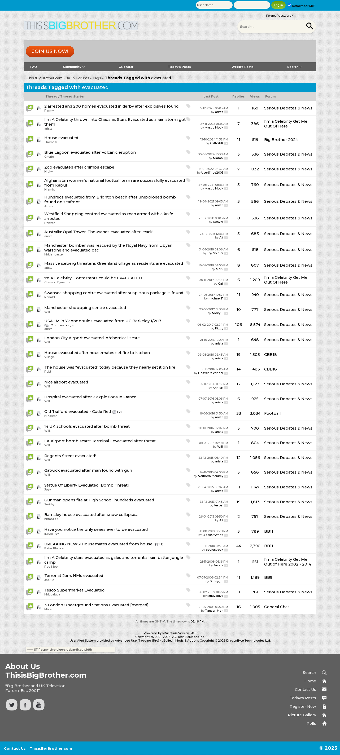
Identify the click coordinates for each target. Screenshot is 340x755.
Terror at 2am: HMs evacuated (73, 575)
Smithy (49, 504)
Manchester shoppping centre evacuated (85, 307)
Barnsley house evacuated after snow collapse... (91, 514)
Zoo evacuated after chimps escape (79, 167)
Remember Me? (301, 6)
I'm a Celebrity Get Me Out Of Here (285, 124)
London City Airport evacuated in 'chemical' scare (92, 337)
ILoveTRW (51, 534)
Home (310, 681)
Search (294, 67)
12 (239, 384)
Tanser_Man (214, 610)
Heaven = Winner (210, 373)
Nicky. (48, 171)
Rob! (47, 371)
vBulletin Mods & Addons (180, 640)
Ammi (48, 206)
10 (239, 309)
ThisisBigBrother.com (51, 748)
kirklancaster (54, 254)
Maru (219, 269)
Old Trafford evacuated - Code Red (77, 411)
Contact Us (305, 689)
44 (238, 546)
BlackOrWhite (213, 535)
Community (74, 67)
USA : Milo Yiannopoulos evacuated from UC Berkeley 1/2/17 (102, 321)
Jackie (218, 565)
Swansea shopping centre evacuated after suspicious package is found (113, 292)
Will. (47, 312)
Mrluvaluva (52, 594)
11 (238, 139)
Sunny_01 (216, 581)
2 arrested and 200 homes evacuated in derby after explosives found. (111, 106)
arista (219, 112)
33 (238, 413)
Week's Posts (243, 67)
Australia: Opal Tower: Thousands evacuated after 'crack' (98, 231)
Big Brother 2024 (281, 139)
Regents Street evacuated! (70, 455)
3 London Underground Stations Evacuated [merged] (96, 605)
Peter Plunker (54, 548)
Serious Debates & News (288, 108)
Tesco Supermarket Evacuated (74, 590)
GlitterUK (216, 143)
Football (272, 413)
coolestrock (214, 549)
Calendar (126, 67)
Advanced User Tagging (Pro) (137, 640)
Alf (221, 237)
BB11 (268, 531)
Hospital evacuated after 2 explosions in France (90, 397)
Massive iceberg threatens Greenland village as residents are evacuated (113, 263)
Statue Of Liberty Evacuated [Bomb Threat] (86, 485)
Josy (47, 489)
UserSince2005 (212, 172)
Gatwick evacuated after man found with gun (88, 470)
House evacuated (61, 137)
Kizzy (219, 328)
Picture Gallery (302, 715)
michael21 (215, 298)
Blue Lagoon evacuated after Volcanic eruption (90, 152)
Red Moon (51, 566)
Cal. (220, 283)
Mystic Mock (214, 127)
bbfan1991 (51, 519)
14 (239, 369)
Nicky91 (217, 313)
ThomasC (51, 142)
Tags (97, 78)
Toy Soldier (215, 253)
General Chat (276, 606)
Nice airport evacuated (66, 382)
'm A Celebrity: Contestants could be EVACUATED (93, 278)
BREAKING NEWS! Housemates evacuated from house (98, 544)
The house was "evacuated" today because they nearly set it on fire (109, 367)
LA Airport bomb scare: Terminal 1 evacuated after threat (100, 441)
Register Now (303, 706)
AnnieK (218, 388)
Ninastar (50, 416)
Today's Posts (179, 67)
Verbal (218, 505)
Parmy (49, 110)
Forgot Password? (279, 15)
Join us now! (50, 51)
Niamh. (218, 158)
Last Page (66, 325)
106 (238, 324)
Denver (49, 223)
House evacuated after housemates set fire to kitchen (97, 352)
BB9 (268, 577)
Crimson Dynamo (56, 282)
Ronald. (49, 297)
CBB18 (270, 354)
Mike (47, 609)
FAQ (33, 67)
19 (239, 354)
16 (239, 606)
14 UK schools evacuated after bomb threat (87, 426)
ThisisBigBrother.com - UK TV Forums (58, 78)
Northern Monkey (210, 476)
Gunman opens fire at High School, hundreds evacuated (99, 500)
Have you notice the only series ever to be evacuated (96, 529)
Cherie (49, 156)
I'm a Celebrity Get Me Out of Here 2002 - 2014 (287, 562)
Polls (311, 723)
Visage (49, 357)
